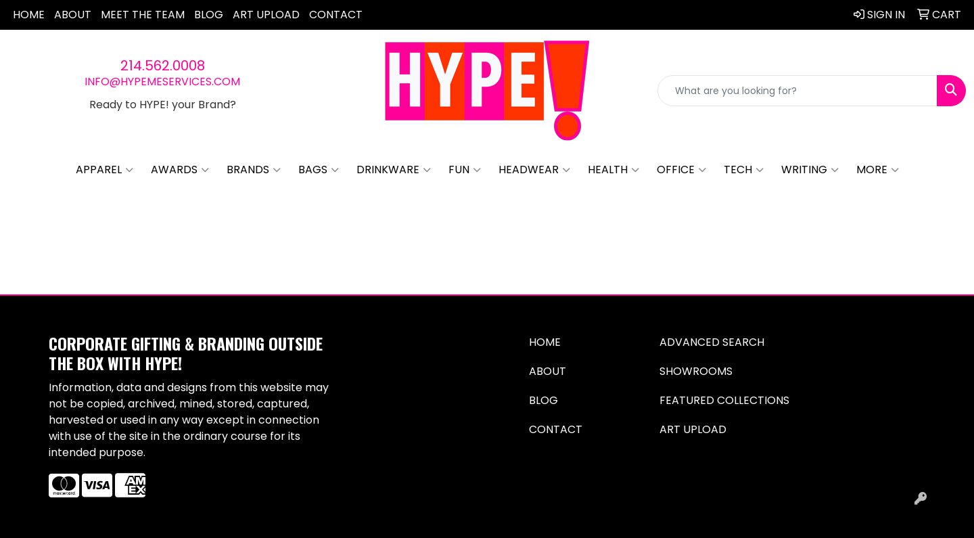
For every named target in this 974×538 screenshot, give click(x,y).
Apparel (104, 170)
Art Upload (266, 14)
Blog (208, 14)
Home (29, 14)
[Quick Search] (797, 90)
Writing (810, 170)
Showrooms (696, 371)
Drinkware (393, 170)
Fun (464, 170)
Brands (254, 170)
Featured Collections (724, 400)
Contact (336, 14)
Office (681, 170)
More (877, 170)
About (72, 14)
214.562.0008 (162, 65)
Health (613, 170)
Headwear (534, 170)
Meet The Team (143, 14)
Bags (318, 170)
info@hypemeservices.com (162, 81)
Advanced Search (711, 342)
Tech (744, 170)
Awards (180, 170)
